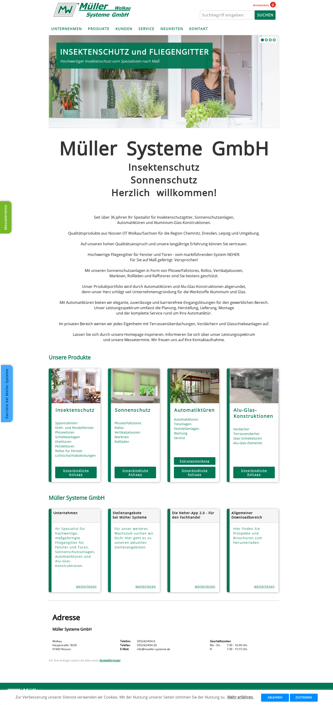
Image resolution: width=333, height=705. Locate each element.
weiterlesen (86, 586)
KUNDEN (123, 28)
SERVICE (146, 28)
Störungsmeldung (195, 461)
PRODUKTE (98, 28)
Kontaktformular (109, 660)
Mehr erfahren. (240, 697)
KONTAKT (198, 28)
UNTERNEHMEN (66, 28)
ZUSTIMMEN (303, 697)
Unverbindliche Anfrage (76, 472)
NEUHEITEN (171, 28)
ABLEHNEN (275, 697)
